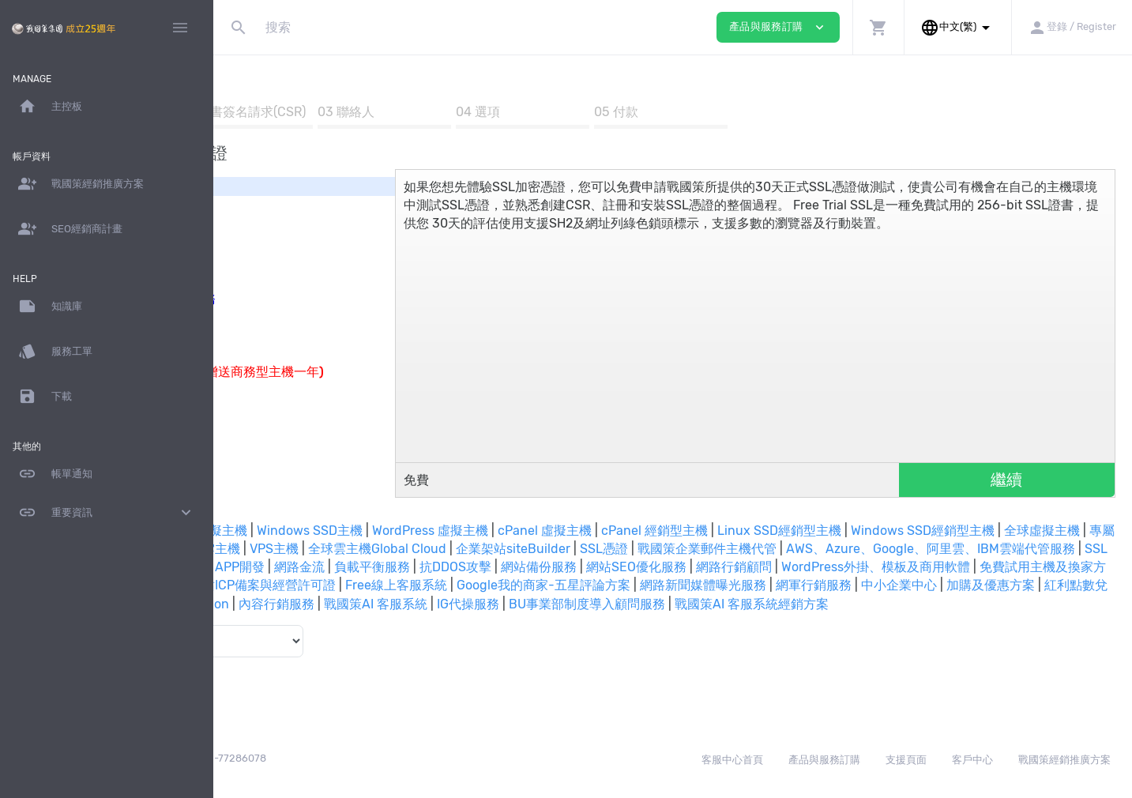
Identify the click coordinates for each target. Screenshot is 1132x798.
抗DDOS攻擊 (1038, 566)
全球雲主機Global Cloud (773, 548)
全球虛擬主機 (364, 548)
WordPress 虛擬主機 (618, 530)
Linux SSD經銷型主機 (967, 530)
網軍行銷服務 (697, 604)
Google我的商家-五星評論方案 (427, 604)
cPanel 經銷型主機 (842, 530)
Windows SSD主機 (498, 530)
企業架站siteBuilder (909, 548)
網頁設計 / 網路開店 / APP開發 (759, 566)
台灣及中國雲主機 (585, 548)
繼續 (1026, 479)
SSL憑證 (1000, 548)
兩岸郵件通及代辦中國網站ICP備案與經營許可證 (967, 585)
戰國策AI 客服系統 (447, 622)
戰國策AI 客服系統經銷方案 (824, 622)
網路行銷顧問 (437, 585)
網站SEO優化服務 (339, 585)
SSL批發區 (630, 566)
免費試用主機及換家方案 (752, 585)
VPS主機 (669, 548)
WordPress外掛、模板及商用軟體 (578, 585)
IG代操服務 (540, 622)
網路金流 (881, 566)
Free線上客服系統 (280, 604)
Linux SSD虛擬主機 (379, 530)
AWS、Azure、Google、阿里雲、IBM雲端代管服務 (446, 566)
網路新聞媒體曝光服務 (587, 604)
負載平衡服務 (954, 566)
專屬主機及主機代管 (468, 548)
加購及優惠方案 (874, 604)
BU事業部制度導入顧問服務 (659, 622)
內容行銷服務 (348, 622)
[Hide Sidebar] (180, 27)
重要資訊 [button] (106, 512)
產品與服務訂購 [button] (778, 27)
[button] (878, 27)
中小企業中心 (783, 604)
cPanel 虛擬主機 (733, 530)
